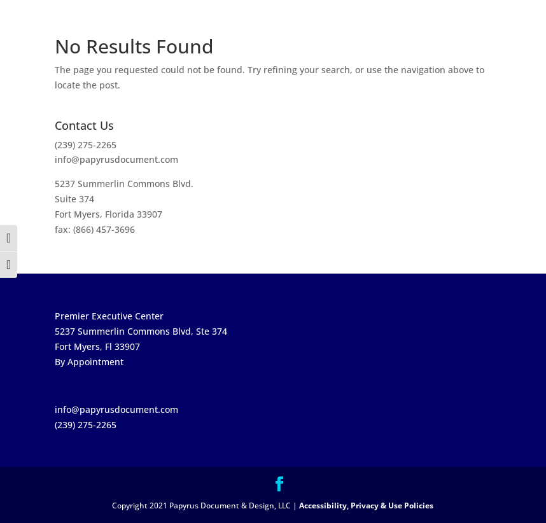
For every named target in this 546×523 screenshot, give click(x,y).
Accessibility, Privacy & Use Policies (366, 505)
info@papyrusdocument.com (116, 159)
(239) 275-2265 (85, 145)
